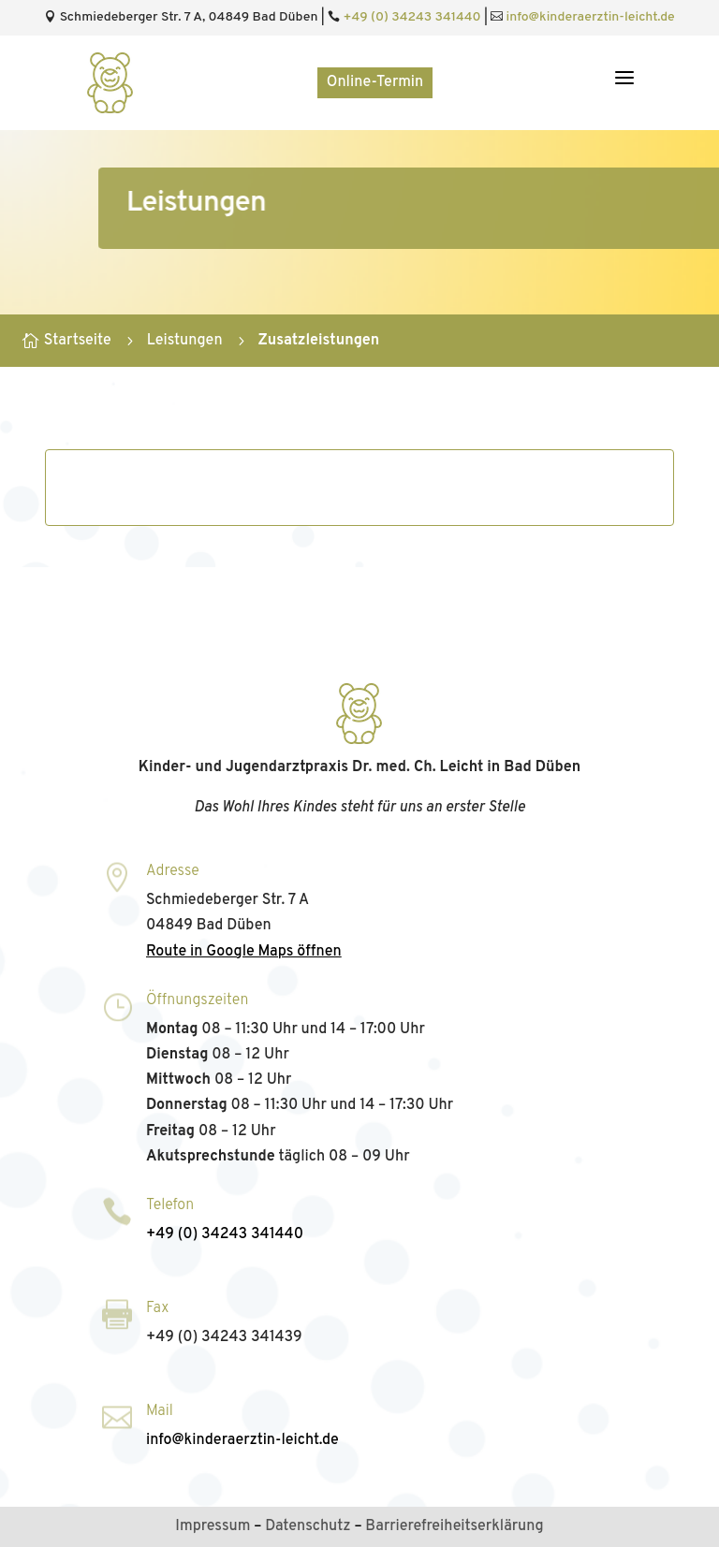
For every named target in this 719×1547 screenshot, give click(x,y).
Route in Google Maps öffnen (244, 951)
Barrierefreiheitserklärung (454, 1526)
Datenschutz (307, 1526)
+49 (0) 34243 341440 (412, 17)
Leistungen (185, 340)
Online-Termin (375, 82)
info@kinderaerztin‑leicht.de (590, 17)
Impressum (212, 1526)
